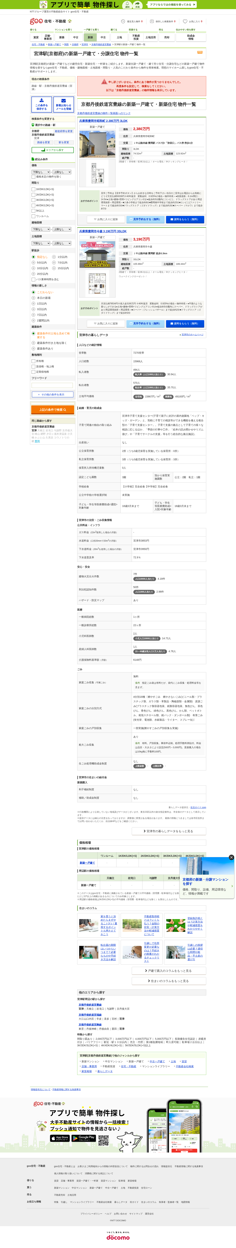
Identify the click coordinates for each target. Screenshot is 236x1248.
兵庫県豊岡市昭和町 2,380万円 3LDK (103, 120)
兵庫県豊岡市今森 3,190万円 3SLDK (103, 231)
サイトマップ (135, 1213)
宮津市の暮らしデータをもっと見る (170, 831)
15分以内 (63, 268)
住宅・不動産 (128, 1066)
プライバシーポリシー (91, 1213)
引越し (64, 1202)
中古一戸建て (157, 1061)
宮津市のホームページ (192, 334)
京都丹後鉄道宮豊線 (90, 1004)
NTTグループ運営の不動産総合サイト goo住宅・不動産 (59, 11)
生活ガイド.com (198, 807)
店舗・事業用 (89, 1066)
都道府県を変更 (64, 131)
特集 (56, 1202)
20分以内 (42, 273)
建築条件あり (45, 348)
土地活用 (71, 1195)
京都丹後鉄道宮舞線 (90, 1024)
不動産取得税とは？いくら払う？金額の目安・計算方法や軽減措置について (151, 925)
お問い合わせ (120, 1213)
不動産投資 (133, 1188)
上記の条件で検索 (52, 409)
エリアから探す (52, 150)
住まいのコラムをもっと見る (170, 981)
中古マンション (79, 1188)
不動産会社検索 (185, 1066)
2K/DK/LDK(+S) (45, 194)
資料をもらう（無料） (185, 219)
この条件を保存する (42, 104)
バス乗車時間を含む (47, 279)
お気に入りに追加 (106, 219)
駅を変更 (64, 142)
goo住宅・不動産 (36, 1166)
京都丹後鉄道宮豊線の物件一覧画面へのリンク (104, 113)
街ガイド (134, 1202)
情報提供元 (166, 1166)
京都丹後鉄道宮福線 (90, 1014)
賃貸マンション (108, 1180)
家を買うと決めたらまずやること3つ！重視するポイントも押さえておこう (109, 925)
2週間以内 (43, 320)
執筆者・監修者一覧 (169, 1202)
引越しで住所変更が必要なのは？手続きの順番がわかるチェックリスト (151, 952)
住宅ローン (146, 1188)
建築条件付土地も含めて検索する (53, 335)
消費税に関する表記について (99, 1173)
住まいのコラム (148, 1202)
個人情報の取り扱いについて (68, 1173)
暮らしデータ (105, 1071)
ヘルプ (108, 1213)
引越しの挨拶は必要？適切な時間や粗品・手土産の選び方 (195, 952)
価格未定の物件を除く (49, 176)
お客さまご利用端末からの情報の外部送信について (103, 1166)
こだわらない (45, 292)
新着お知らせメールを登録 (64, 104)
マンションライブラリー (82, 1202)
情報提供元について (41, 1089)
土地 (173, 1061)
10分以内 (42, 268)
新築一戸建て (96, 1188)
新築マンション (61, 1188)
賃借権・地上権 (45, 366)
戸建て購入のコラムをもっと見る (170, 970)
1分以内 (62, 256)
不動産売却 (59, 1195)
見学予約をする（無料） (145, 219)
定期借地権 (42, 371)
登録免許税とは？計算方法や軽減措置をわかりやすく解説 (195, 925)
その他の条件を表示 (51, 394)
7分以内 (62, 262)
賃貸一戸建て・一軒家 (87, 1180)
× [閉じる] (231, 857)
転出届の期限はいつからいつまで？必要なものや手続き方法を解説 (108, 952)
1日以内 (42, 303)
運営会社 (149, 1213)
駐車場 (122, 1180)
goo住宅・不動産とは (64, 1166)
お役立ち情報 (34, 1201)
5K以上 (40, 210)
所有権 (40, 361)
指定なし (42, 256)
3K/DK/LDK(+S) (45, 199)
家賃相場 (87, 1071)
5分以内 (42, 262)
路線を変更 (43, 142)
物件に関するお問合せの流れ (144, 1166)
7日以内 (42, 314)
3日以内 (42, 309)
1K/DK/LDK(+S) (45, 189)
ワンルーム (42, 216)
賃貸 (184, 1061)
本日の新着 (44, 297)
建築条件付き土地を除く (52, 342)
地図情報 (185, 1202)
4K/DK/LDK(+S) (45, 205)
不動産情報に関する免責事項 (66, 1089)
